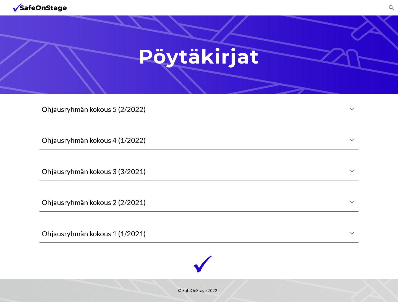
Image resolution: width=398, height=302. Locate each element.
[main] (199, 55)
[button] (391, 7)
